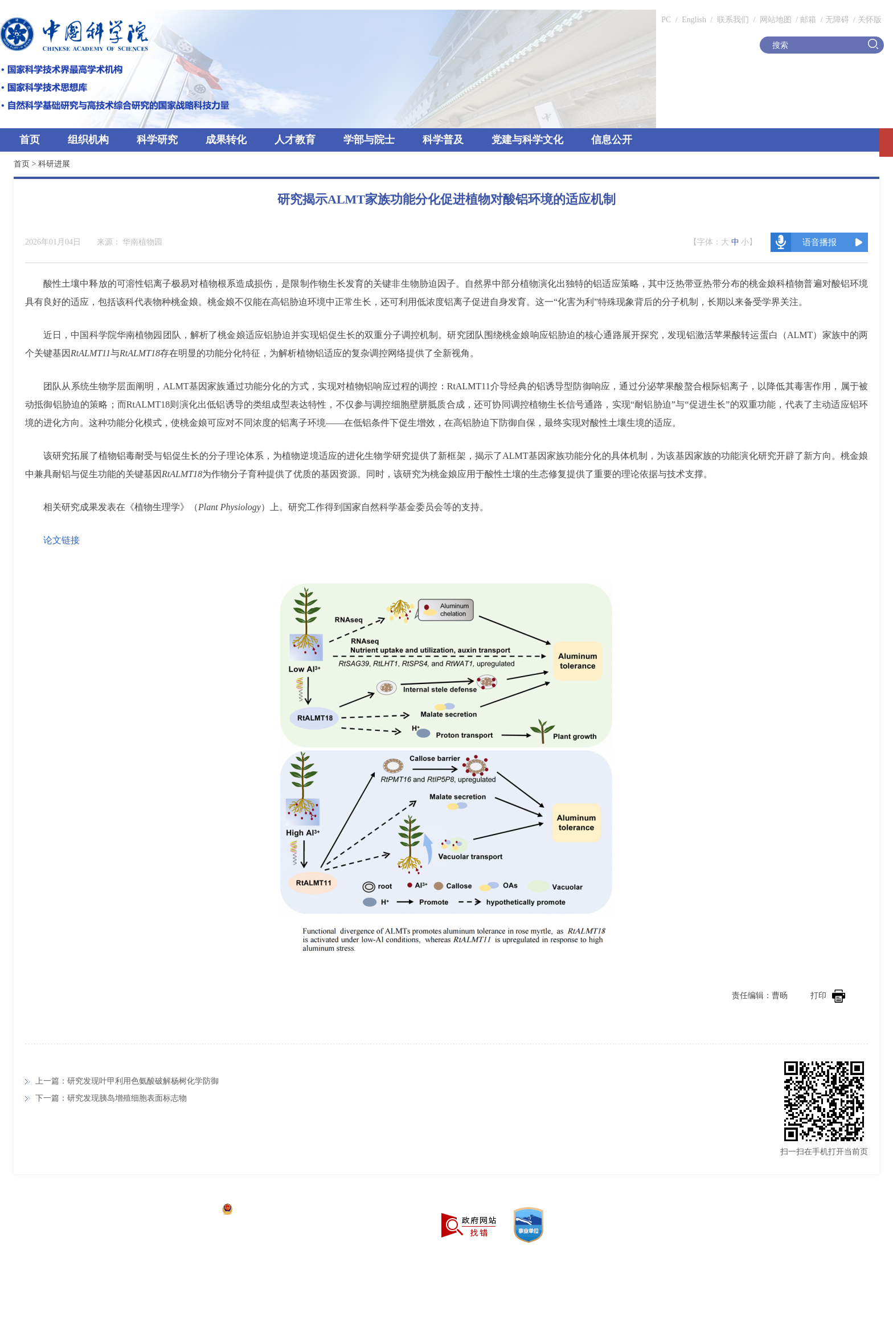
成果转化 (226, 139)
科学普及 (443, 139)
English (694, 19)
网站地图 (774, 19)
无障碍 (837, 19)
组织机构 (88, 139)
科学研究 (157, 139)
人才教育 (295, 139)
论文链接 (61, 540)
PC (666, 19)
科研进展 (54, 164)
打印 (827, 995)
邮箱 (808, 19)
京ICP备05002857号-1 (177, 1210)
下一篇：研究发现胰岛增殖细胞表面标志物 (111, 1098)
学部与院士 (369, 139)
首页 (29, 139)
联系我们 (733, 19)
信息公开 (611, 139)
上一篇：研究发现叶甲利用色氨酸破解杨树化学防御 (127, 1081)
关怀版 (870, 19)
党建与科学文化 (527, 139)
